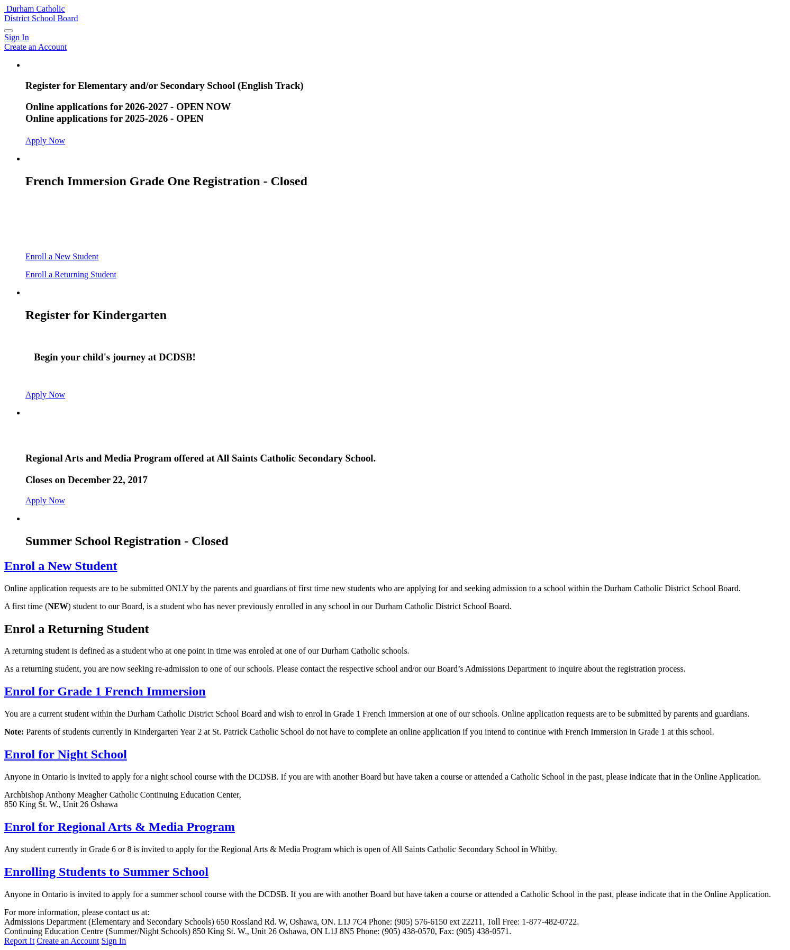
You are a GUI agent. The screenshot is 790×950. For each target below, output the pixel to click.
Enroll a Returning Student (70, 274)
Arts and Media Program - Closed (117, 435)
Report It (19, 940)
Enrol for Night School (65, 754)
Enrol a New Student (60, 566)
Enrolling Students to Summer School (106, 872)
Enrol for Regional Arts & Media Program (119, 827)
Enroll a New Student (61, 256)
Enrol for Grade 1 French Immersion (105, 691)
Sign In (114, 940)
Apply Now (45, 140)
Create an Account (68, 940)
